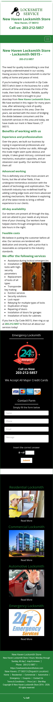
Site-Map (42, 681)
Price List (31, 681)
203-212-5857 (33, 27)
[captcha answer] (29, 453)
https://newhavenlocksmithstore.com (26, 668)
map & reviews (33, 661)
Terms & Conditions (15, 681)
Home (6, 675)
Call (26, 697)
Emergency (15, 678)
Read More (26, 520)
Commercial (30, 675)
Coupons (27, 678)
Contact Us (38, 678)
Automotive (43, 675)
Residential (17, 675)
